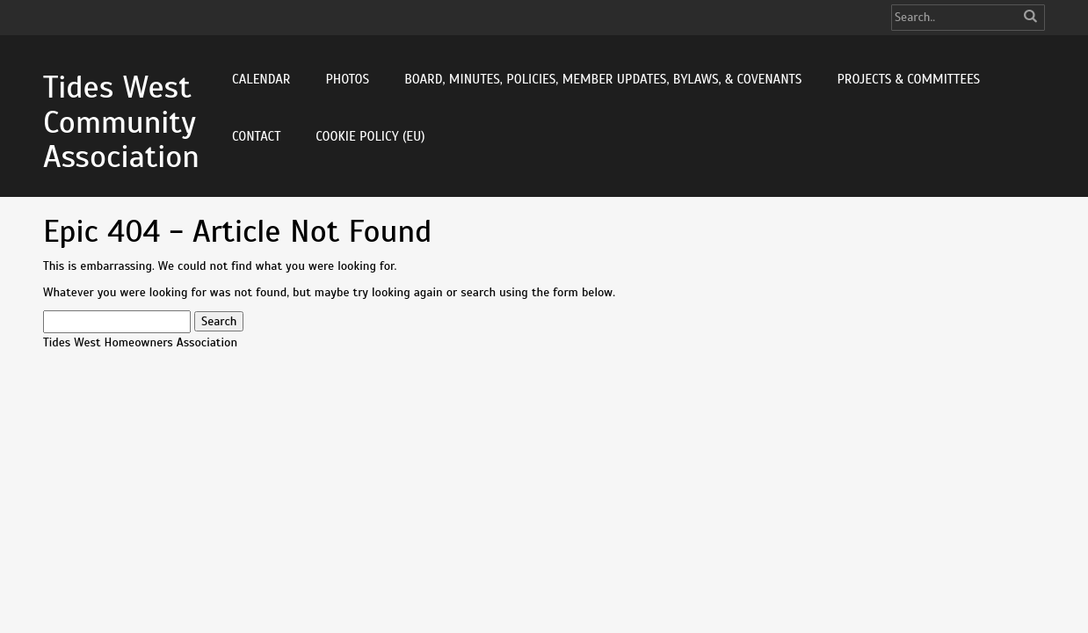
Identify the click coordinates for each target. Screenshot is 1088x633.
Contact (256, 136)
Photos (347, 79)
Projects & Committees (908, 79)
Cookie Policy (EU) (370, 136)
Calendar (261, 79)
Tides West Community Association (121, 122)
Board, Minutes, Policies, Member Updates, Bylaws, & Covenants (602, 79)
